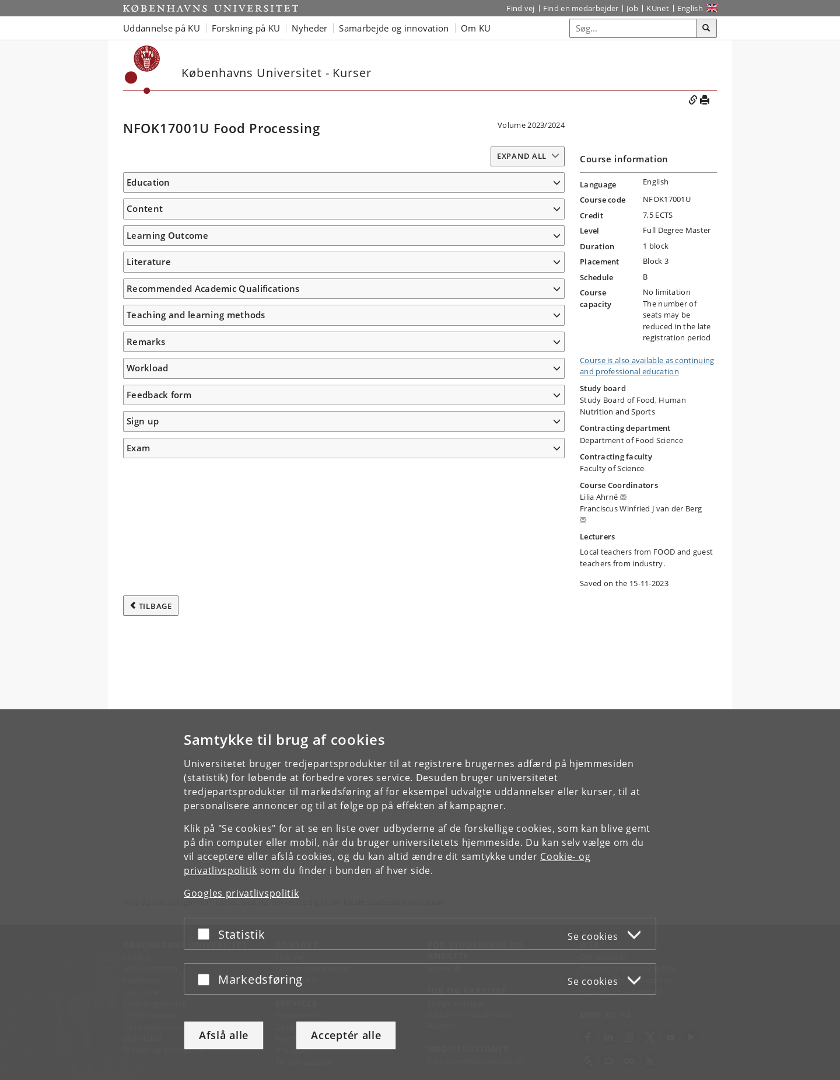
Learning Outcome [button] (167, 338)
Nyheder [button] (309, 28)
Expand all (522, 156)
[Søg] (706, 29)
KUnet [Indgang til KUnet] (657, 8)
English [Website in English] (690, 8)
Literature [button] (149, 609)
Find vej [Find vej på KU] (520, 8)
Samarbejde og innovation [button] (394, 28)
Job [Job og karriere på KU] (632, 8)
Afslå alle (224, 1035)
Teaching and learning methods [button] (196, 679)
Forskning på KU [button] (246, 28)
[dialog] (420, 894)
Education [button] (148, 182)
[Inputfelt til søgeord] (633, 28)
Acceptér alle (346, 1035)
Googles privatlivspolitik (241, 893)
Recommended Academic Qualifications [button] (213, 653)
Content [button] (145, 237)
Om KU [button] (476, 28)
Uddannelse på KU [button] (161, 28)
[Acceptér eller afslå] (206, 933)
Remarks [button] (146, 706)
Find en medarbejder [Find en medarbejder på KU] (581, 8)
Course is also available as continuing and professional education (647, 366)
